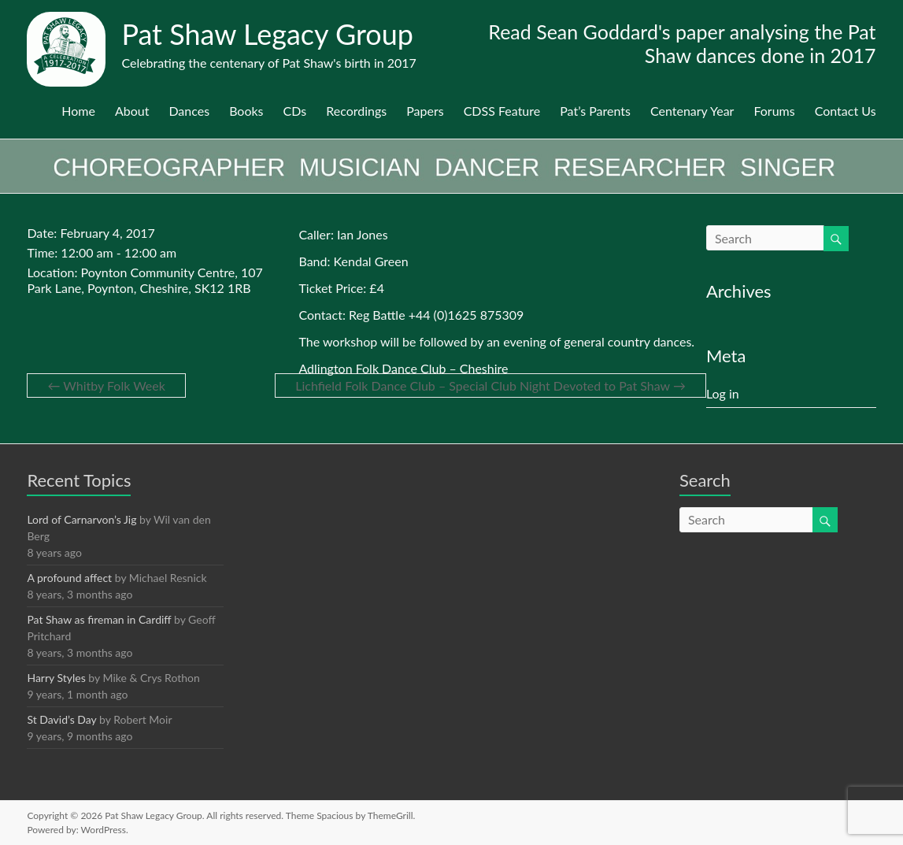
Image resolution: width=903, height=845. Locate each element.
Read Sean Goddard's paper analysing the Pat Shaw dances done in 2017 (681, 43)
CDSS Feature (502, 110)
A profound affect (69, 577)
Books (246, 110)
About (132, 110)
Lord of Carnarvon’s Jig (81, 519)
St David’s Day (61, 719)
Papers (424, 110)
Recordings (356, 110)
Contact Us (845, 110)
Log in (722, 393)
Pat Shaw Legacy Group (267, 34)
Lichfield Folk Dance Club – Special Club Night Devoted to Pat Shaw (490, 385)
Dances (188, 110)
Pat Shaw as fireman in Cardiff (99, 619)
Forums (773, 110)
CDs (295, 110)
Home (78, 110)
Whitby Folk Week (106, 385)
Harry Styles (56, 677)
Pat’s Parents (595, 110)
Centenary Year (692, 110)
